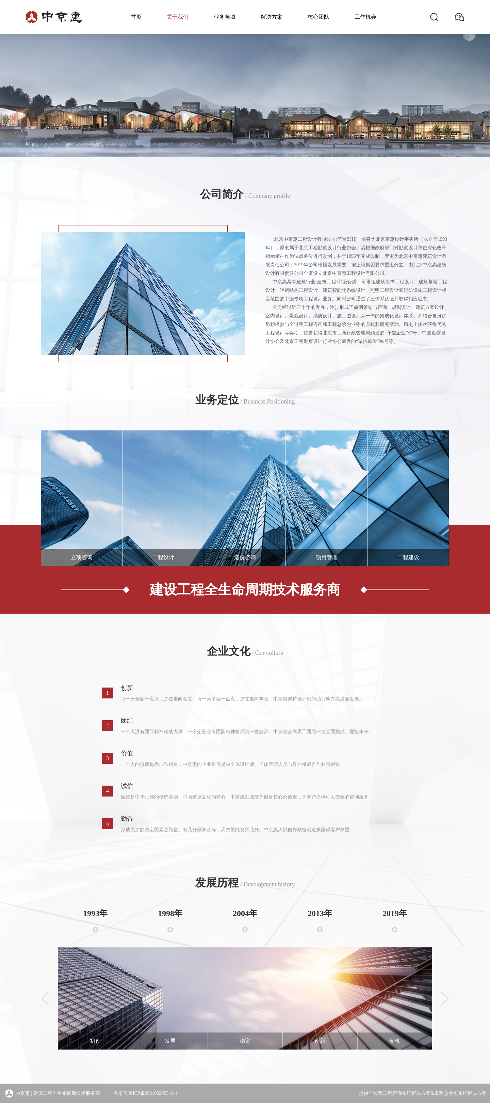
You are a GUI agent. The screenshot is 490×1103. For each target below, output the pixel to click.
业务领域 (224, 17)
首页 (136, 17)
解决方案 (271, 17)
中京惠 (16, 1093)
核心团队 (318, 17)
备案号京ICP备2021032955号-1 (145, 1093)
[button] (47, 978)
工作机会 (365, 17)
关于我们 (178, 17)
